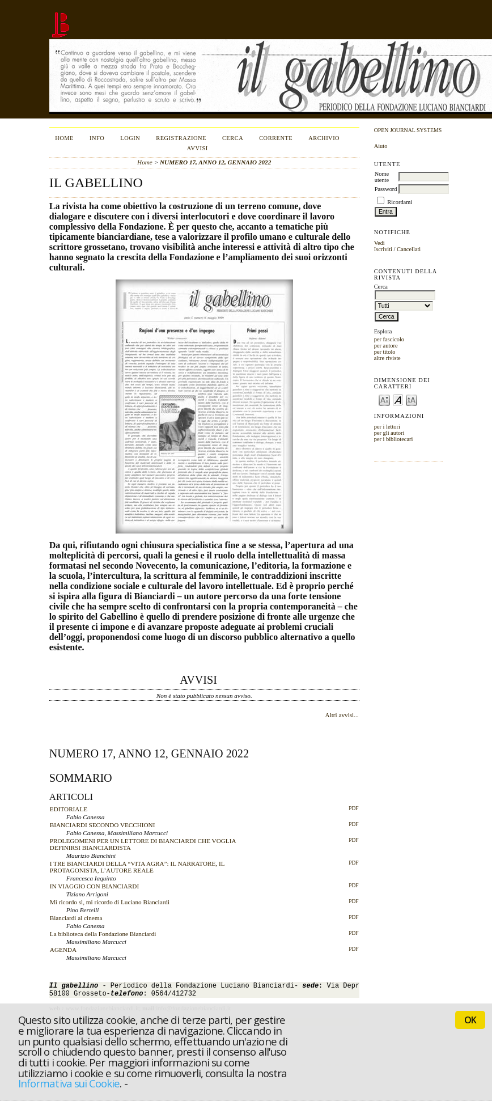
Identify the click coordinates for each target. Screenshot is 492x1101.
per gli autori (389, 433)
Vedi (379, 243)
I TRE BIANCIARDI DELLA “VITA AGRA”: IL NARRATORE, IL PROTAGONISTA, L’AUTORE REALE (137, 867)
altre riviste (387, 358)
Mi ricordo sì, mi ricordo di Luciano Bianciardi (109, 902)
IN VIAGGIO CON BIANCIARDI (94, 886)
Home (64, 138)
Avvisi (197, 148)
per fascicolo (389, 339)
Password (386, 189)
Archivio (324, 138)
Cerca (232, 138)
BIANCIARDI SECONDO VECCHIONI (102, 824)
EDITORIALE (68, 809)
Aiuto (381, 146)
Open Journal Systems (408, 130)
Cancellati (409, 249)
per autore (386, 345)
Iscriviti (383, 249)
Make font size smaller (384, 399)
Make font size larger (411, 399)
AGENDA (63, 949)
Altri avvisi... (342, 715)
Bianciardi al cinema (76, 917)
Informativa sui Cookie (69, 1083)
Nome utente (382, 177)
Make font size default (398, 399)
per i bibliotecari (393, 439)
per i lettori (387, 427)
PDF (353, 808)
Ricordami (399, 202)
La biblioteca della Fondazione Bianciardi (103, 933)
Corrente (275, 138)
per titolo (385, 352)
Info (97, 138)
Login (130, 138)
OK (470, 1020)
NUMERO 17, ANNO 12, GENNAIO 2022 (215, 162)
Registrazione (181, 138)
